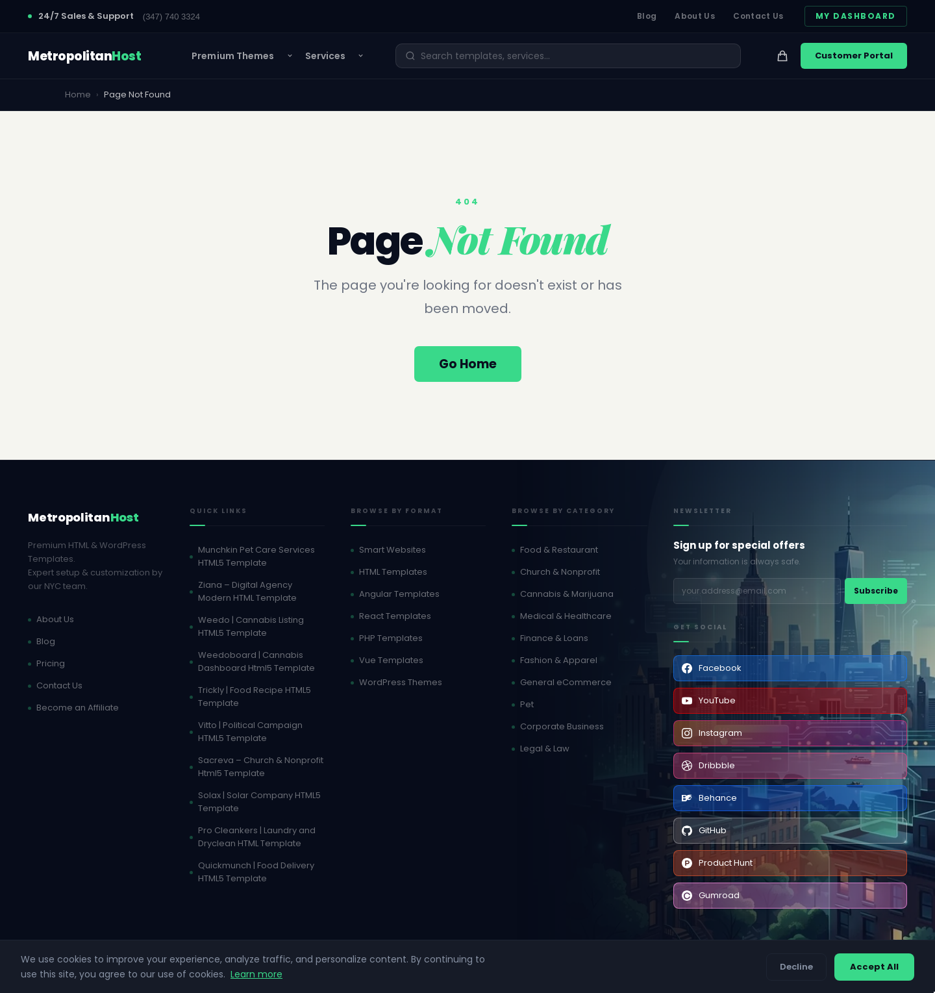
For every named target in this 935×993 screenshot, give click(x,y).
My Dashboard (856, 15)
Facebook (712, 668)
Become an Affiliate (77, 707)
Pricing (50, 663)
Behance (709, 798)
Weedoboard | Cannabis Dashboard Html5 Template (256, 661)
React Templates (395, 616)
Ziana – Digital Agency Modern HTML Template (247, 591)
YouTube (709, 700)
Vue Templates (391, 660)
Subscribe (876, 590)
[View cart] (782, 55)
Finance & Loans (554, 638)
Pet (527, 704)
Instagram (712, 733)
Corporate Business (562, 726)
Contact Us (758, 15)
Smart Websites (392, 550)
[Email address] (757, 591)
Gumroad (711, 895)
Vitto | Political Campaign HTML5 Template (250, 731)
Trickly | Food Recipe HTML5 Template (254, 696)
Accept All (874, 967)
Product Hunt (717, 863)
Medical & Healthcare (566, 616)
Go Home (468, 364)
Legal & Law (544, 748)
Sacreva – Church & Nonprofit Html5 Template (260, 766)
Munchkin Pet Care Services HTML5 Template (256, 556)
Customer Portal (854, 55)
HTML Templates (393, 572)
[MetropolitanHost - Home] (84, 56)
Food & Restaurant (559, 550)
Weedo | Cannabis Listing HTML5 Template (251, 626)
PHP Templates (391, 638)
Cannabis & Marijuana (567, 594)
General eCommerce (566, 682)
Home (78, 94)
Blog (646, 15)
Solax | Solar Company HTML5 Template (259, 801)
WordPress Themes (400, 682)
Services (325, 55)
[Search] (575, 56)
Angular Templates (399, 594)
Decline (796, 967)
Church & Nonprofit (560, 572)
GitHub (704, 830)
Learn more (256, 974)
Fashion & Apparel (558, 660)
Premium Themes (233, 55)
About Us (695, 15)
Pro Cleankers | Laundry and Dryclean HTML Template (257, 836)
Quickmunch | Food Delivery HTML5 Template (256, 872)
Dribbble (708, 765)
